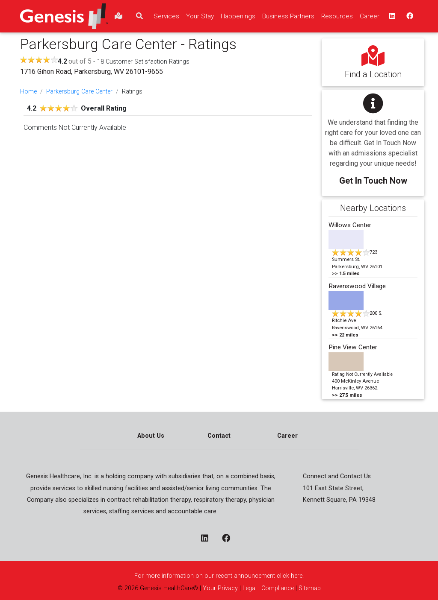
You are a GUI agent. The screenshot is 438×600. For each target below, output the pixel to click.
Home (28, 91)
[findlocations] (118, 16)
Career (287, 435)
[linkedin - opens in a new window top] (391, 16)
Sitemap (309, 588)
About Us (150, 435)
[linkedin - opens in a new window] (208, 539)
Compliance (278, 588)
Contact (219, 435)
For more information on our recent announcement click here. (219, 576)
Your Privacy (220, 588)
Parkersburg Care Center (79, 91)
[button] (373, 137)
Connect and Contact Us (337, 476)
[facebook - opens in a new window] (229, 539)
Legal (249, 588)
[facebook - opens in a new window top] (409, 16)
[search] (139, 16)
